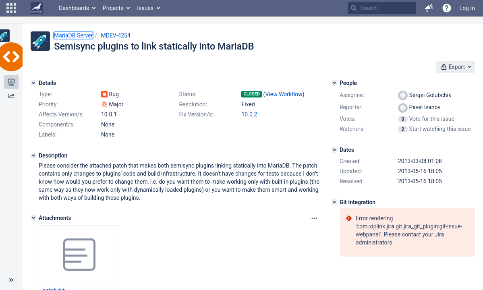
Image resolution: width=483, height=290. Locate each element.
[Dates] (334, 150)
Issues (145, 8)
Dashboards (74, 8)
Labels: (47, 134)
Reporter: (351, 107)
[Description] (33, 155)
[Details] (33, 83)
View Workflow (283, 94)
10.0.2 (249, 114)
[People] (334, 83)
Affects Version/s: (61, 114)
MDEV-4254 (115, 35)
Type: (45, 94)
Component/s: (57, 124)
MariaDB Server (73, 35)
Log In (467, 8)
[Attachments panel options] (314, 218)
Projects (113, 8)
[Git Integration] (334, 202)
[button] (11, 8)
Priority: (48, 104)
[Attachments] (33, 218)
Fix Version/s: (196, 114)
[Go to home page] (37, 8)
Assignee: (352, 95)
